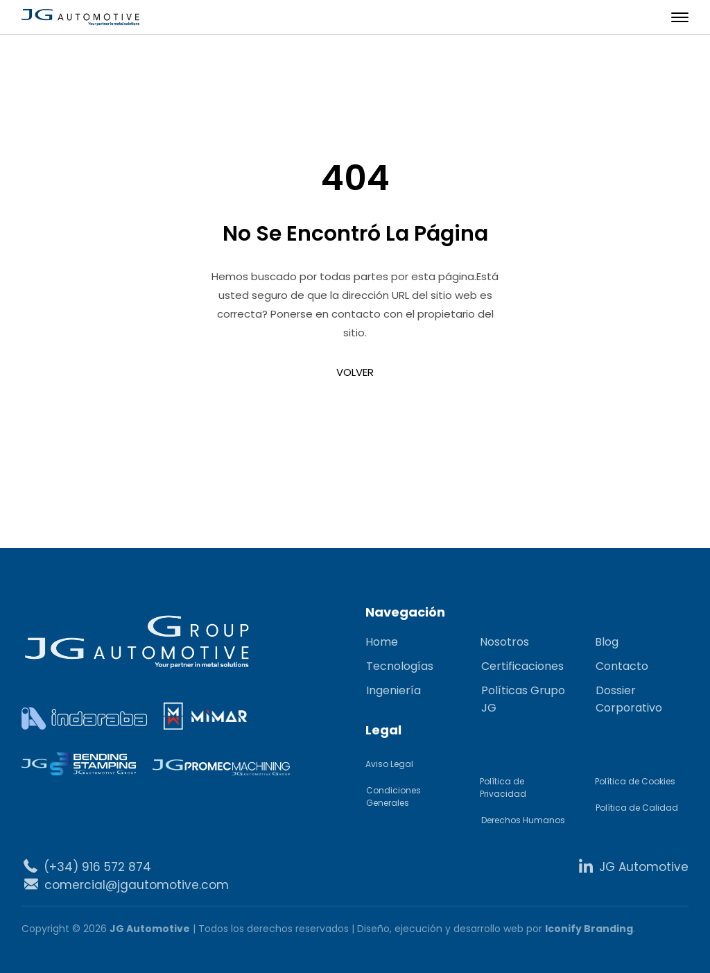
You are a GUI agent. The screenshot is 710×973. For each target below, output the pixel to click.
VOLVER (355, 372)
